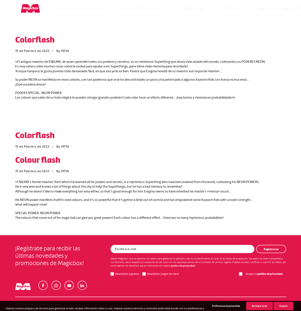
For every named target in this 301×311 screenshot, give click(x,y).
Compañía (130, 10)
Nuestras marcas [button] (60, 10)
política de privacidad (183, 266)
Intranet (243, 10)
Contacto (153, 10)
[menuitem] (60, 10)
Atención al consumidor (189, 10)
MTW (65, 51)
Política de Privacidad (256, 304)
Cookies (278, 304)
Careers (223, 10)
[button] (284, 10)
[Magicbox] (24, 10)
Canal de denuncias (209, 304)
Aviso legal (232, 304)
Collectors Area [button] (98, 10)
